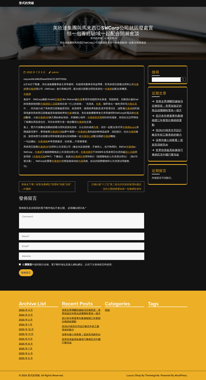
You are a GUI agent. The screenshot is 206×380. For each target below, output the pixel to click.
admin (55, 72)
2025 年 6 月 (26, 353)
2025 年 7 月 (25, 348)
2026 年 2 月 (26, 319)
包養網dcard (129, 127)
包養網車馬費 (95, 117)
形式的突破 (26, 3)
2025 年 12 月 (26, 329)
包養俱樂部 (87, 152)
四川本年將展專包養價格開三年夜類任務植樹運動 (167, 120)
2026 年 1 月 (25, 324)
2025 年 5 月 (26, 358)
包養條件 (56, 161)
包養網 (32, 88)
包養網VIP (43, 117)
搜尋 (155, 72)
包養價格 (43, 141)
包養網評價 (56, 131)
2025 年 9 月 (26, 339)
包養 (80, 99)
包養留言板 (39, 156)
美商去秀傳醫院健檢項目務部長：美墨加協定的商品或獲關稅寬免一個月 (167, 106)
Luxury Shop (133, 375)
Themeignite (152, 375)
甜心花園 (52, 103)
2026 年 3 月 (26, 315)
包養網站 (83, 131)
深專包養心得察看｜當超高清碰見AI (81, 334)
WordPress (181, 375)
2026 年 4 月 (26, 310)
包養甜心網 (87, 136)
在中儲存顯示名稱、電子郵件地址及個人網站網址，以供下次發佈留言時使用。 (68, 264)
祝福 (107, 310)
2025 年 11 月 (26, 334)
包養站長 (132, 103)
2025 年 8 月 (26, 343)
